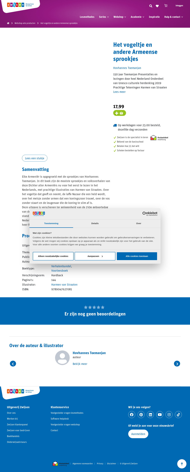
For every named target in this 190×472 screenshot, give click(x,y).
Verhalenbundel (61, 266)
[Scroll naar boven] (182, 464)
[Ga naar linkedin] (150, 414)
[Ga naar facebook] (131, 414)
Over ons (11, 412)
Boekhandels (13, 436)
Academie (136, 17)
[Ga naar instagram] (169, 414)
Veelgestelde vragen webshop (65, 424)
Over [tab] (138, 223)
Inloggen (179, 5)
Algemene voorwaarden (83, 463)
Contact (54, 430)
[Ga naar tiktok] (178, 414)
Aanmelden (138, 434)
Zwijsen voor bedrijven (18, 430)
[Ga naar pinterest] (141, 414)
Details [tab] (95, 223)
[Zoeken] (150, 5)
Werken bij (12, 418)
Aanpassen (95, 256)
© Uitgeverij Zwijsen (129, 463)
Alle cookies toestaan (137, 256)
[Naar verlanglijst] (157, 5)
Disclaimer (111, 463)
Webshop (118, 17)
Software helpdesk (60, 418)
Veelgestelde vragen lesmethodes (67, 412)
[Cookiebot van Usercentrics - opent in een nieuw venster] (144, 214)
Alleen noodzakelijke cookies (53, 256)
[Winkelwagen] (167, 5)
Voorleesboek (59, 270)
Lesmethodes (87, 17)
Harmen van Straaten (64, 284)
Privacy (100, 463)
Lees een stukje (34, 158)
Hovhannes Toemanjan (127, 68)
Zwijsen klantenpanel (17, 424)
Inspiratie (154, 17)
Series (102, 17)
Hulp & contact (172, 17)
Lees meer (119, 92)
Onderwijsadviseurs (17, 441)
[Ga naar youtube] (159, 414)
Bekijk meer (80, 364)
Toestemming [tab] (51, 223)
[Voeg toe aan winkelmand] (119, 113)
